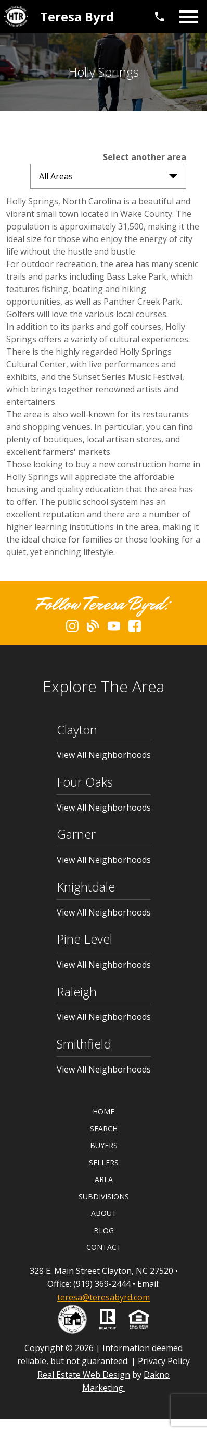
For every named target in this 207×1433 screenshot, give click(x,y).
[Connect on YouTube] (114, 629)
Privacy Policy (164, 1361)
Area (104, 1179)
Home (103, 1111)
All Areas (56, 176)
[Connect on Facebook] (134, 629)
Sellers (104, 1162)
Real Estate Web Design (83, 1374)
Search (104, 1129)
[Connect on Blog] (93, 629)
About (104, 1213)
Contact (103, 1247)
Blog (104, 1230)
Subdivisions (104, 1196)
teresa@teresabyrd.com (103, 1297)
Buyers (104, 1145)
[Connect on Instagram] (72, 629)
